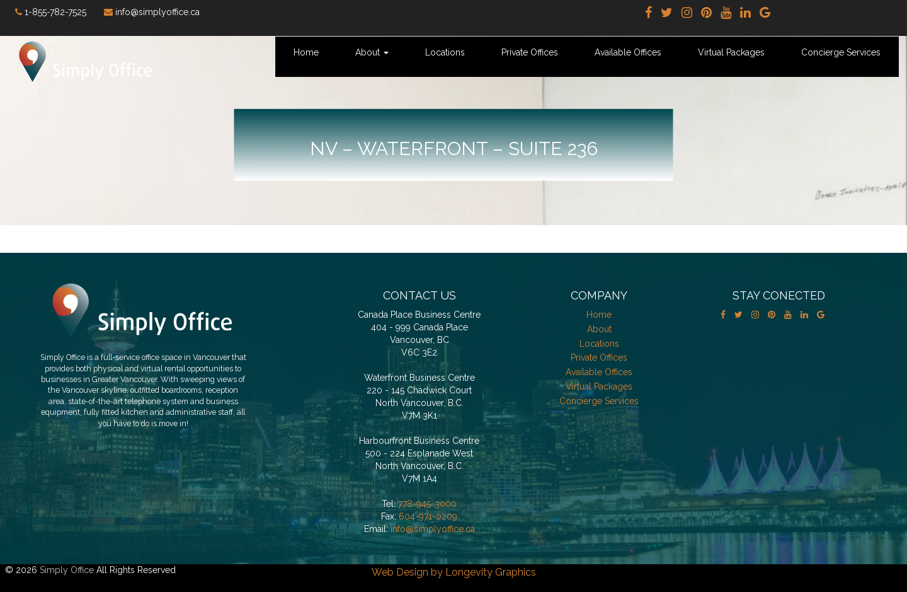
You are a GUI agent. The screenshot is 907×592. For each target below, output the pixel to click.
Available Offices (628, 52)
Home (306, 52)
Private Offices (529, 52)
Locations (445, 52)
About (372, 52)
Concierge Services (841, 52)
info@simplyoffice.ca (433, 529)
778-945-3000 (427, 504)
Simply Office (67, 570)
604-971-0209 (428, 516)
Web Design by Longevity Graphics (454, 572)
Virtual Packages (731, 52)
